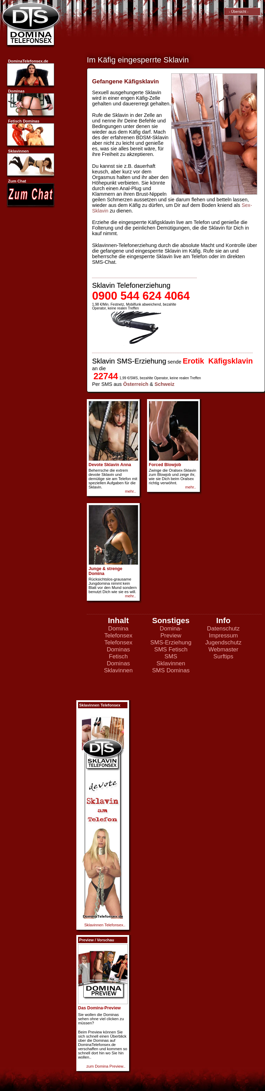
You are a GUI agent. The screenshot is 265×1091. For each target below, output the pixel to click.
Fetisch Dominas (118, 660)
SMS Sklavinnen (170, 660)
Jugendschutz (223, 642)
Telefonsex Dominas (118, 646)
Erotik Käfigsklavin (218, 361)
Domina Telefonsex (118, 632)
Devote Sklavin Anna (110, 464)
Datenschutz (223, 628)
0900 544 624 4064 (141, 296)
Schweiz (164, 384)
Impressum (223, 635)
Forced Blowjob (165, 464)
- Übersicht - (237, 12)
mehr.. (130, 491)
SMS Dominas (170, 670)
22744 (105, 376)
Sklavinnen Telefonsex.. (104, 925)
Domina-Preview (171, 632)
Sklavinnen (118, 670)
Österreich (135, 384)
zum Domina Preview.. (105, 1066)
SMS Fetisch (170, 649)
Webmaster (223, 649)
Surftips (223, 656)
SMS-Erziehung (170, 642)
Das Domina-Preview (99, 1008)
